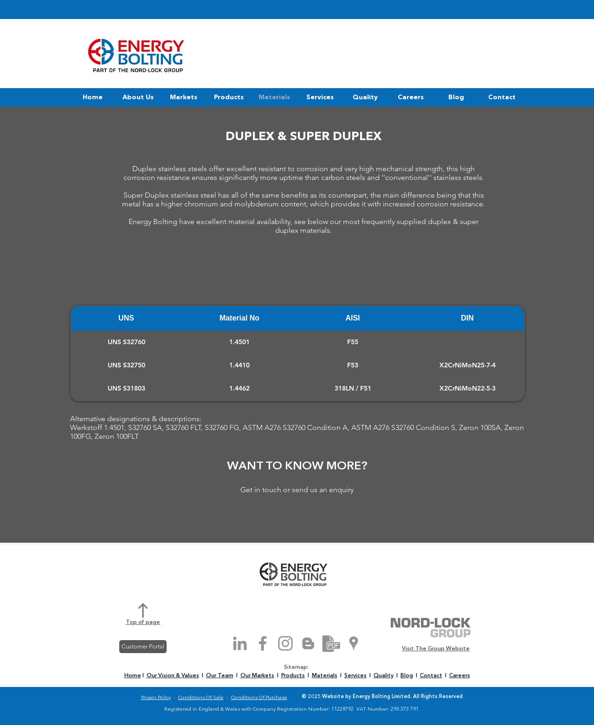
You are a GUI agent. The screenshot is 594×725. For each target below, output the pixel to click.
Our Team (219, 676)
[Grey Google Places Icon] (353, 643)
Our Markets (257, 676)
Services (355, 676)
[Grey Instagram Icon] (285, 643)
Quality (384, 676)
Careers (459, 676)
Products (293, 676)
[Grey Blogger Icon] (308, 643)
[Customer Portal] (143, 646)
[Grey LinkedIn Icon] (240, 643)
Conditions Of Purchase (259, 697)
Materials (324, 676)
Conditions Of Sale (201, 697)
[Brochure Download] (331, 643)
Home (132, 676)
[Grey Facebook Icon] (262, 643)
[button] (138, 97)
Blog (406, 676)
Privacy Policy (156, 697)
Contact (431, 676)
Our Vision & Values (173, 676)
